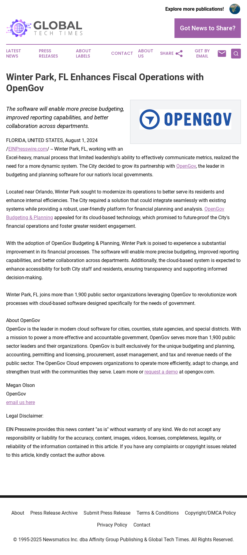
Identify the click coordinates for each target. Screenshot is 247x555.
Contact (122, 53)
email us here (20, 402)
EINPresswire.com (27, 149)
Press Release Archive (53, 513)
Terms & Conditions (158, 513)
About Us (145, 53)
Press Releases (48, 53)
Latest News (13, 53)
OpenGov (186, 166)
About (17, 513)
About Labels (83, 53)
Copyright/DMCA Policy (210, 513)
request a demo (161, 372)
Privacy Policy (112, 525)
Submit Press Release (107, 513)
